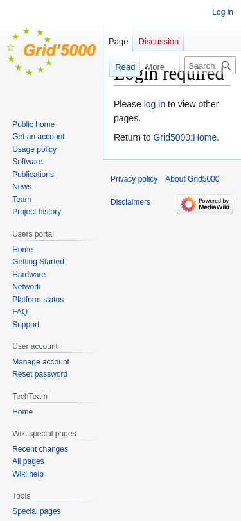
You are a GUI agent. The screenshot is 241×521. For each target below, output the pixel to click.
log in (154, 104)
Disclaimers (130, 202)
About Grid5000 (192, 179)
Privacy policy (134, 179)
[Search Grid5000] (210, 65)
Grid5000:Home (185, 137)
